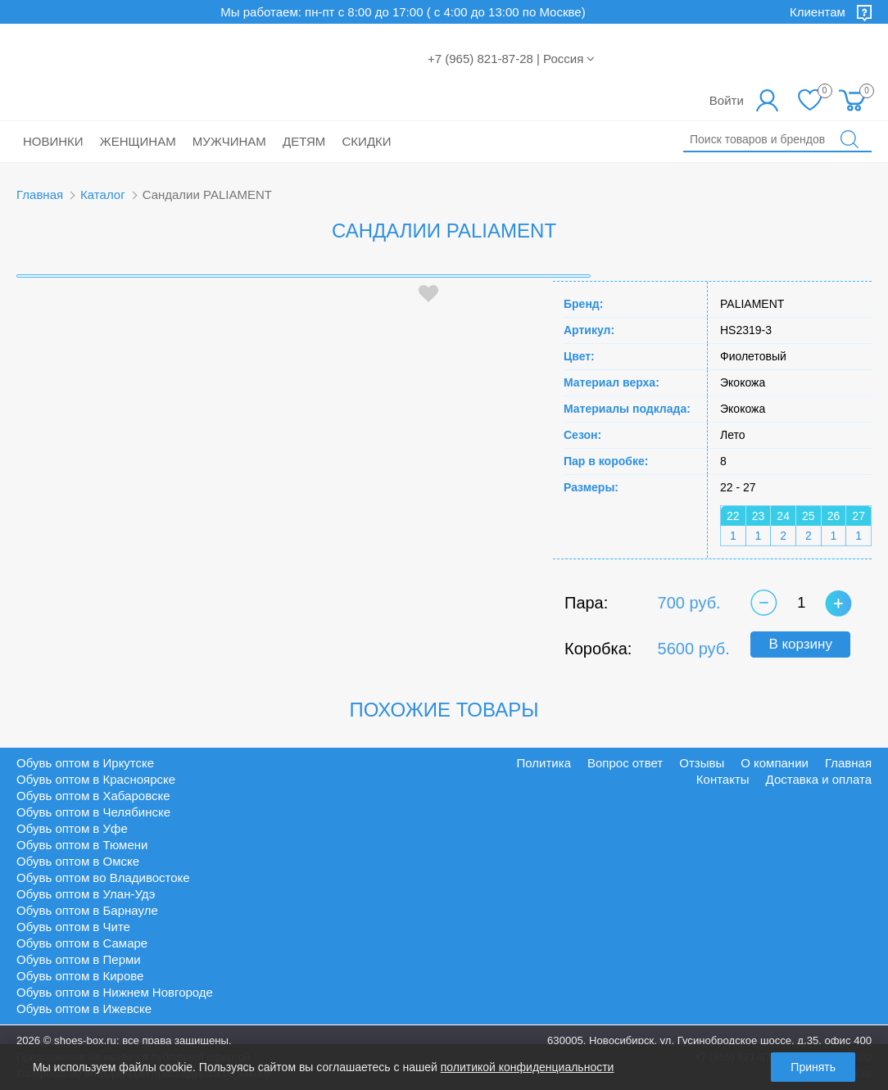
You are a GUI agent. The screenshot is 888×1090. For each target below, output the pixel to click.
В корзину (800, 644)
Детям (304, 141)
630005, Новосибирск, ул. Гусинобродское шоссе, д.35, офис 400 (709, 1040)
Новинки (53, 141)
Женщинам (138, 141)
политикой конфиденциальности (527, 1067)
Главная (39, 194)
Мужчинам (229, 141)
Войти (726, 100)
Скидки (367, 141)
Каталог (102, 194)
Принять (813, 1067)
